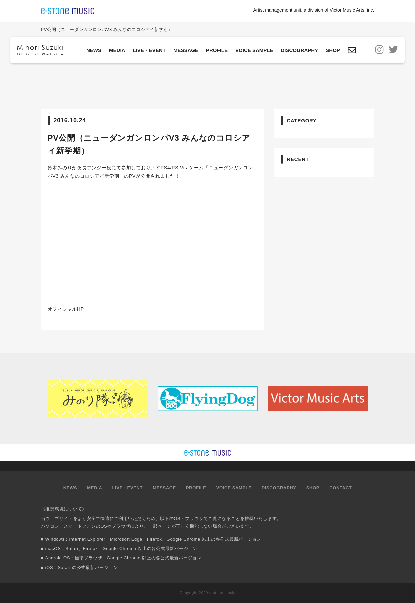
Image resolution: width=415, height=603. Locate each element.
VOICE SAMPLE (254, 50)
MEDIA (117, 50)
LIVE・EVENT (149, 50)
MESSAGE (185, 50)
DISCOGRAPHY (299, 50)
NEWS (93, 50)
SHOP (333, 50)
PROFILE (217, 50)
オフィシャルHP (66, 309)
